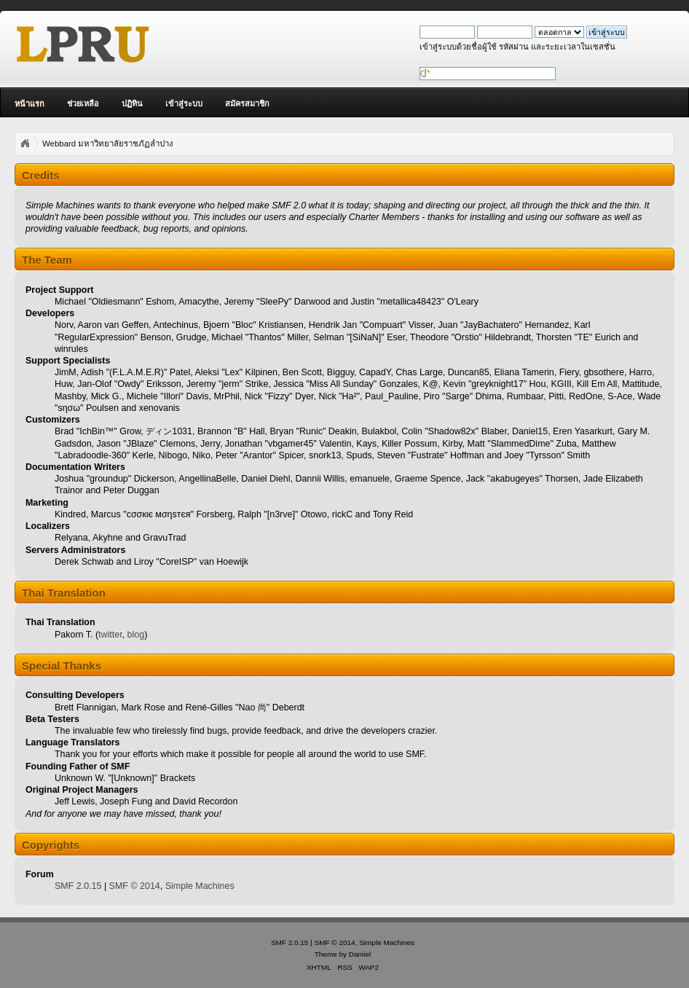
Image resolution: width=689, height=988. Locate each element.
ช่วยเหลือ (83, 103)
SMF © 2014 (134, 886)
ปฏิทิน (132, 103)
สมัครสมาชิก (247, 103)
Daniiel (360, 954)
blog (136, 635)
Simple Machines (200, 886)
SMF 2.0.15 (78, 886)
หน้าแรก (29, 103)
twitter (110, 635)
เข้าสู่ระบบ (183, 103)
